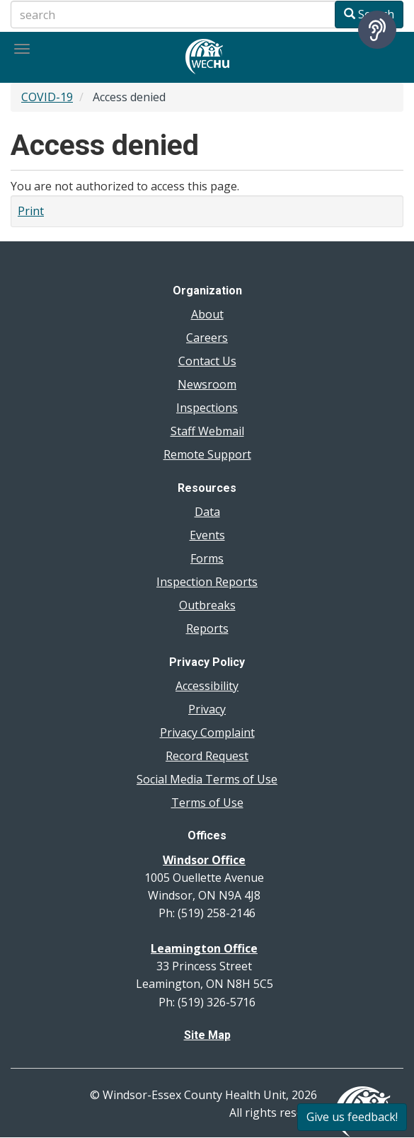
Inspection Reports (207, 582)
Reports (207, 628)
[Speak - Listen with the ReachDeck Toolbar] (377, 30)
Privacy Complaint (207, 732)
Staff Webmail (207, 431)
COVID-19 (47, 97)
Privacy (207, 709)
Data (207, 511)
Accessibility (207, 686)
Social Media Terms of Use (207, 779)
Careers (207, 337)
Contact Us (207, 361)
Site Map (207, 1035)
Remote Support (207, 454)
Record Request (207, 756)
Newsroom (207, 384)
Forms (207, 558)
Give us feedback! (352, 1117)
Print (31, 211)
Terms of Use (207, 802)
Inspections (207, 407)
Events (207, 535)
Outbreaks (207, 605)
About (207, 314)
